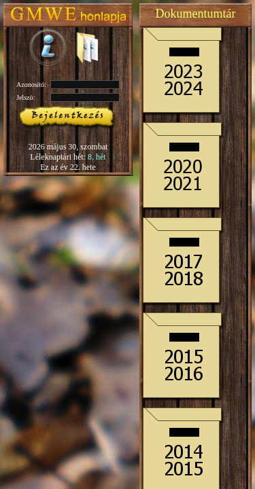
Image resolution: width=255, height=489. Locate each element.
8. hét (97, 157)
